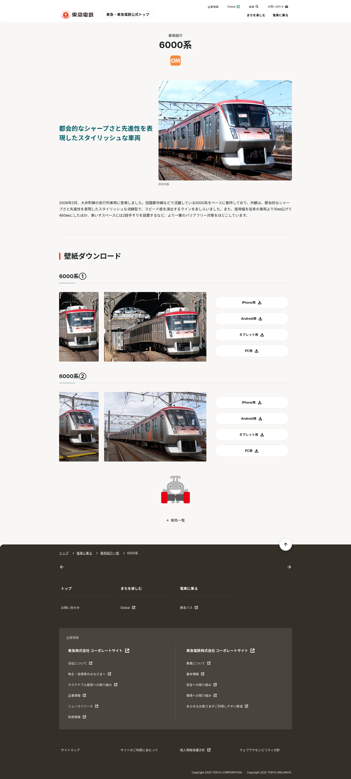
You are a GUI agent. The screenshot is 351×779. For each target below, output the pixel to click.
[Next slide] (289, 567)
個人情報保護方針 (195, 751)
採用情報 (82, 718)
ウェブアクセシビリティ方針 (260, 750)
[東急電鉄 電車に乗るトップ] (77, 15)
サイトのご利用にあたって (139, 750)
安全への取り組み (201, 686)
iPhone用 (248, 302)
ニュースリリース (83, 707)
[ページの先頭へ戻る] (285, 544)
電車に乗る (280, 15)
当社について (82, 664)
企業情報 (213, 6)
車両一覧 (178, 520)
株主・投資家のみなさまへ (89, 675)
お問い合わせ (278, 6)
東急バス (194, 608)
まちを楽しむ (256, 15)
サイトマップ (70, 750)
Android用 (249, 318)
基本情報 (200, 675)
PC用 (248, 351)
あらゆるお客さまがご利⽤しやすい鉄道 (217, 707)
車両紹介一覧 (109, 553)
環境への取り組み (201, 696)
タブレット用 (248, 335)
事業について (200, 664)
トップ (63, 553)
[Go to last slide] (61, 567)
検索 (254, 6)
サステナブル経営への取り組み (93, 686)
